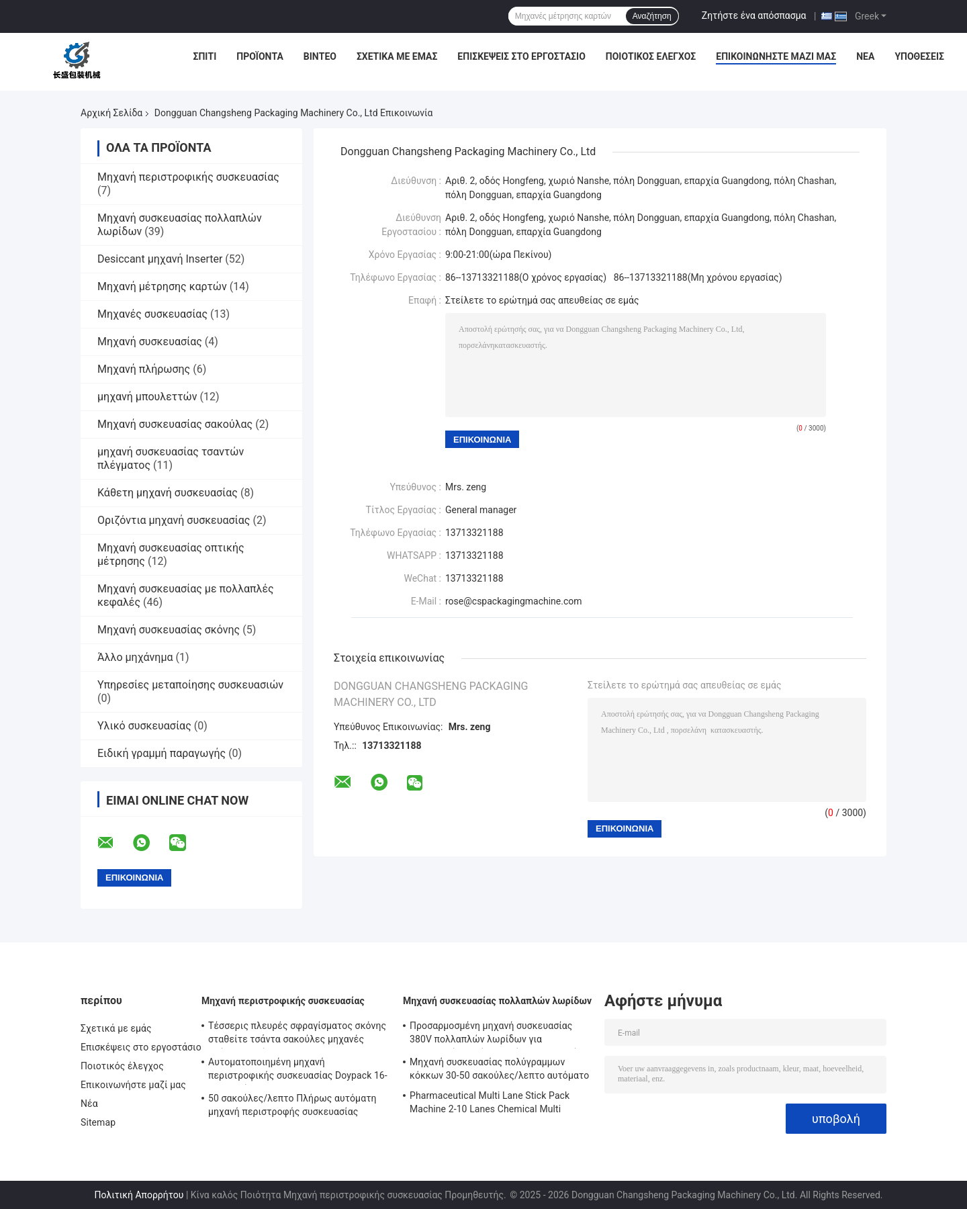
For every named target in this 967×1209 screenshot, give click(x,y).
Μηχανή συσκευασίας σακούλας (174, 424)
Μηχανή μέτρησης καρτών (162, 286)
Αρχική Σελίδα (111, 112)
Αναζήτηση (652, 16)
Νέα (865, 56)
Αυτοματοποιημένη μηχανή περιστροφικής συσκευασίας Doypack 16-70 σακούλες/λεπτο (297, 1071)
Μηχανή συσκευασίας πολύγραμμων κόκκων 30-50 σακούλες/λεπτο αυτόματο (499, 1069)
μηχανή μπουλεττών (147, 396)
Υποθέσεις (919, 56)
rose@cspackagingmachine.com (513, 601)
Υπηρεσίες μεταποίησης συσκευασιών (190, 684)
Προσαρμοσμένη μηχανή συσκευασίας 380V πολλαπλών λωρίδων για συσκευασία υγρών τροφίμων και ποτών (497, 1034)
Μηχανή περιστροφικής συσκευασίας (188, 177)
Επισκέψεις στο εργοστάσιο (521, 56)
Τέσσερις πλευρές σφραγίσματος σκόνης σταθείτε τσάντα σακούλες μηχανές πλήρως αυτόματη (297, 1034)
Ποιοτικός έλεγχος (651, 56)
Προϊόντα (259, 56)
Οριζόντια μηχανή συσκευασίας (173, 520)
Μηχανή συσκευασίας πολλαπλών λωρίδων (497, 1000)
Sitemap (98, 1122)
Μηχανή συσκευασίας (149, 341)
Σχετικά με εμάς (397, 56)
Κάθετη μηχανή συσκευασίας (167, 492)
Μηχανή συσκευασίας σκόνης (168, 629)
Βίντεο (320, 56)
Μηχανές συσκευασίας (152, 314)
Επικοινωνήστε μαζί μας (776, 56)
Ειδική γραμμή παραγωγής (161, 753)
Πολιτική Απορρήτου (139, 1195)
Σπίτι (205, 56)
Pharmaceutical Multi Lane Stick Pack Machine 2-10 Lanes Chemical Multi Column (489, 1104)
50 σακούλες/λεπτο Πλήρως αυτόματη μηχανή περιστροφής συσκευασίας (292, 1105)
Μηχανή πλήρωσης (143, 369)
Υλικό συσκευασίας (144, 725)
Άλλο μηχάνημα (135, 657)
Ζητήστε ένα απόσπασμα (754, 15)
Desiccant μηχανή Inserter (159, 259)
